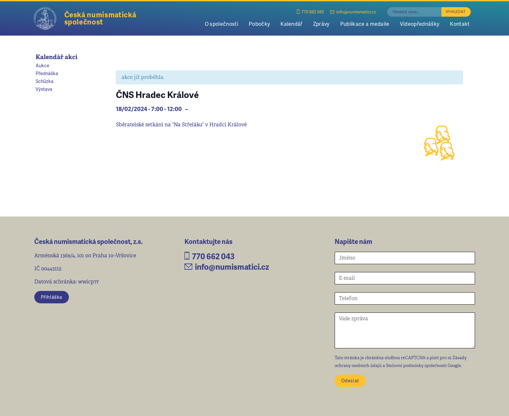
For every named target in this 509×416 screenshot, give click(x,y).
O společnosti (221, 23)
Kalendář (291, 23)
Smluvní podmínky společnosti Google (423, 365)
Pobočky (259, 23)
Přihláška (51, 297)
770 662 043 (310, 11)
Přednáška (47, 73)
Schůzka (45, 81)
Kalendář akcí (56, 57)
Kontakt (459, 23)
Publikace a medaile (365, 23)
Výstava (44, 89)
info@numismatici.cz (353, 11)
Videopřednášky (419, 23)
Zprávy (321, 23)
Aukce (42, 65)
